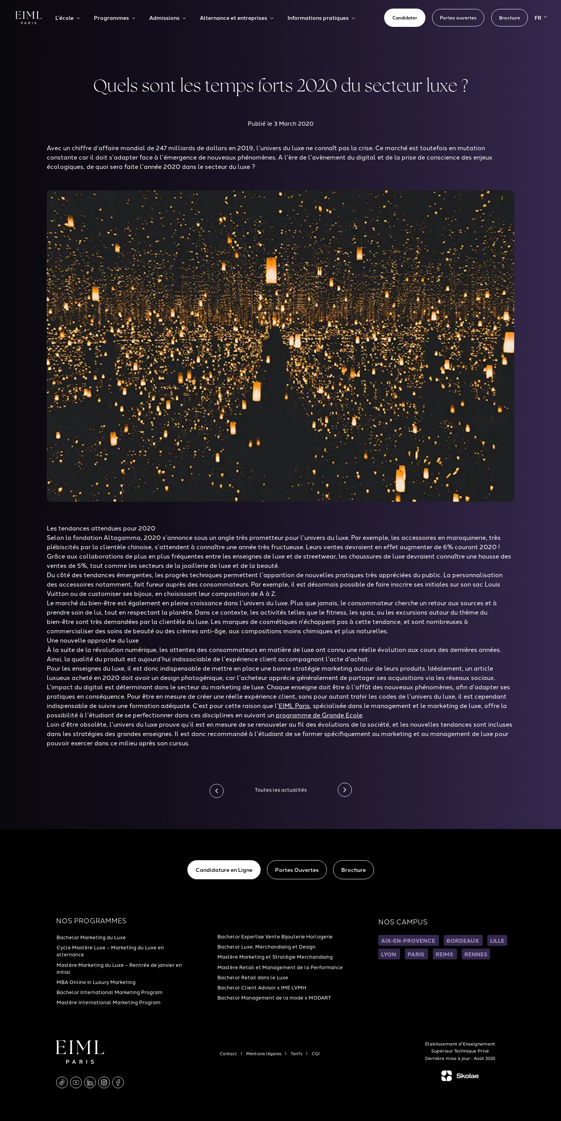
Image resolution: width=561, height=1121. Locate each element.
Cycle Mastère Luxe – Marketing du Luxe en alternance (110, 951)
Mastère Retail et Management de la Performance (280, 966)
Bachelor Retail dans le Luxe (252, 976)
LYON (389, 954)
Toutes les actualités (281, 789)
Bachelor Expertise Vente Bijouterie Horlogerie (275, 936)
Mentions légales (264, 1053)
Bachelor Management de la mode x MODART (274, 997)
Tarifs (297, 1053)
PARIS (416, 954)
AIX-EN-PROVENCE (408, 940)
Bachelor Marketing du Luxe (91, 936)
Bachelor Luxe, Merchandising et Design (266, 946)
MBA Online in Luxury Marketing (96, 981)
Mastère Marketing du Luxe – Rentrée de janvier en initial (119, 968)
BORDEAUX (463, 940)
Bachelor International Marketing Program (109, 991)
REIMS (445, 954)
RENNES (475, 954)
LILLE (497, 940)
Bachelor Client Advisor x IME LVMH (261, 987)
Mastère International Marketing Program (108, 1001)
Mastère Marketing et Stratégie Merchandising (275, 956)
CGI (315, 1053)
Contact (229, 1053)
